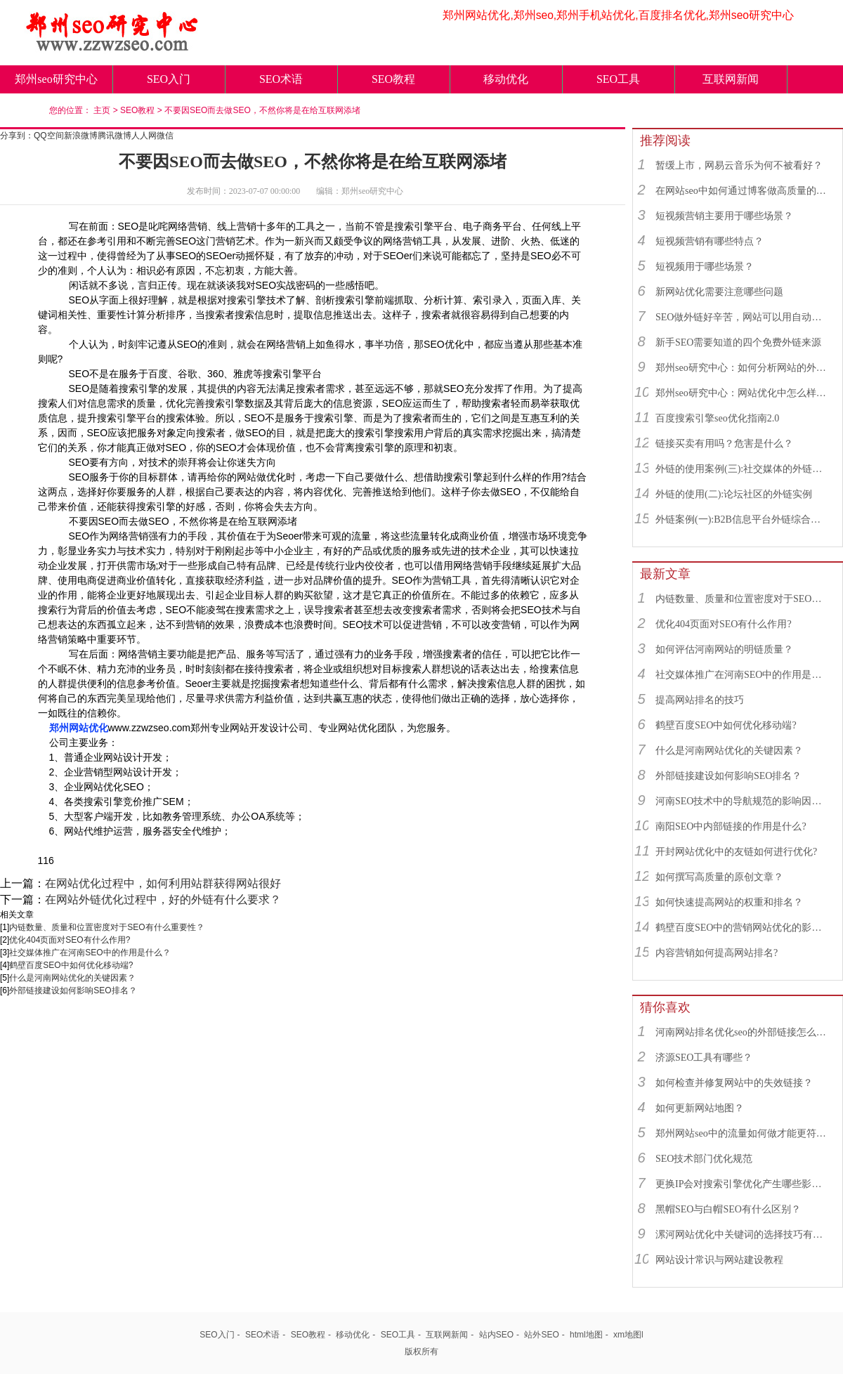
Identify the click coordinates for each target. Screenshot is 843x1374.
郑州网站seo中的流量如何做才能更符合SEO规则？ (742, 1133)
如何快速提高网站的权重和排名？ (729, 902)
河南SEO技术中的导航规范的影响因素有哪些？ (742, 801)
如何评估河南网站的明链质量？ (724, 649)
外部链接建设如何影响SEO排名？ (72, 990)
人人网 (144, 135)
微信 (165, 135)
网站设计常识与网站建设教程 (719, 1260)
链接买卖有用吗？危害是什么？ (724, 443)
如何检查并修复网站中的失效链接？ (734, 1083)
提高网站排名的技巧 (699, 700)
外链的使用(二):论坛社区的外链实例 (733, 494)
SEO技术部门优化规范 (703, 1158)
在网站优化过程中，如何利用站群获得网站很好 (163, 883)
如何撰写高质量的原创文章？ (719, 877)
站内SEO (496, 1335)
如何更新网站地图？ (699, 1108)
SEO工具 (618, 79)
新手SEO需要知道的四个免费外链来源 (738, 342)
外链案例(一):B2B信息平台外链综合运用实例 (742, 519)
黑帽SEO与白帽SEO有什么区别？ (728, 1209)
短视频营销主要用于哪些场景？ (724, 216)
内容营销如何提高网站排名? (716, 953)
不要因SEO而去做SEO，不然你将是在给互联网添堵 (262, 110)
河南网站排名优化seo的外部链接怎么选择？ (742, 1032)
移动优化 (505, 79)
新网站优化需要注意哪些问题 (719, 292)
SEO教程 (393, 79)
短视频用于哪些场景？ (704, 266)
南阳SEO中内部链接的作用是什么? (730, 826)
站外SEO (541, 1335)
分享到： (17, 135)
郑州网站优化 (78, 727)
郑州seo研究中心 (56, 79)
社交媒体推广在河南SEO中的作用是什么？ (89, 952)
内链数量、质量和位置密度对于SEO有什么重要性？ (106, 927)
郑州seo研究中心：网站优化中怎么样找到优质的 (742, 393)
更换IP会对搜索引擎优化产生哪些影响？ (742, 1184)
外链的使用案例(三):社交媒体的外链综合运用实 (742, 469)
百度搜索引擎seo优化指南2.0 (717, 418)
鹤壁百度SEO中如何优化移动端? (71, 965)
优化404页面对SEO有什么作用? (69, 940)
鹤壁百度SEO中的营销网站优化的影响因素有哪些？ (742, 927)
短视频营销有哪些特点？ (709, 241)
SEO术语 (281, 79)
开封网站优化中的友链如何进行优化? (736, 851)
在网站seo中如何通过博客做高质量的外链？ (742, 190)
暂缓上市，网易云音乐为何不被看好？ (739, 165)
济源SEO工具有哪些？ (703, 1057)
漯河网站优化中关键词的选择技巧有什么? (742, 1234)
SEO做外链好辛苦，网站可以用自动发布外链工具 (742, 317)
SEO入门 (168, 79)
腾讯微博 (114, 135)
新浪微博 (81, 135)
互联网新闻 (730, 79)
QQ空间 (49, 135)
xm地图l (628, 1335)
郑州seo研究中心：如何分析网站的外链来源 (742, 367)
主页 (101, 110)
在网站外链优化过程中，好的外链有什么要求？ (163, 899)
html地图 (586, 1335)
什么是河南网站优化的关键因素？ (72, 978)
